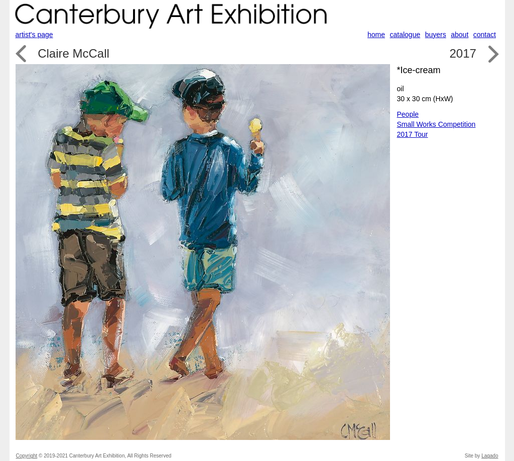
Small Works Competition (436, 124)
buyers (435, 35)
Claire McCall (73, 53)
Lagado (489, 455)
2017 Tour (412, 134)
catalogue (405, 35)
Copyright (27, 455)
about (459, 35)
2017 (462, 53)
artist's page (34, 35)
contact (484, 35)
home (376, 35)
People (408, 114)
